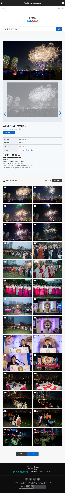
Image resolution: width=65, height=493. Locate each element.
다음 (44, 454)
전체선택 (48, 180)
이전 (21, 454)
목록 (32, 454)
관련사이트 (40, 487)
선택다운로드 (57, 180)
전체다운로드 (9, 132)
